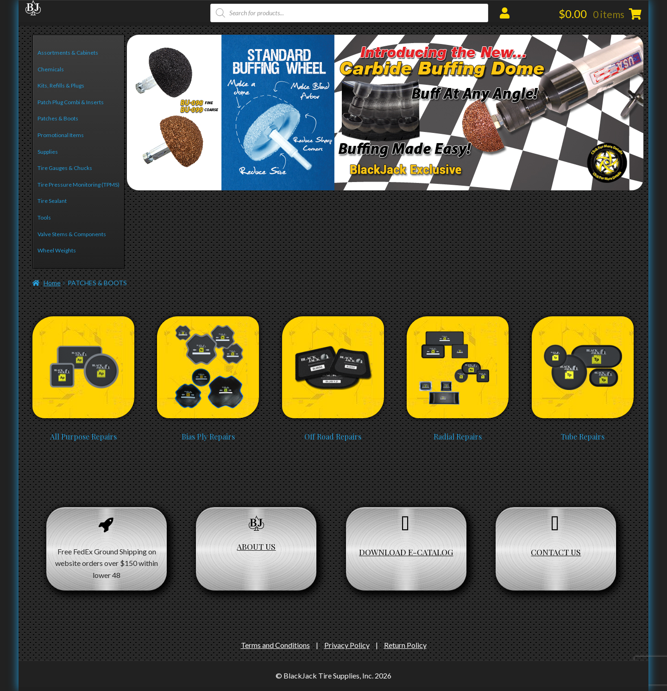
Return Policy (405, 645)
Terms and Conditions (275, 645)
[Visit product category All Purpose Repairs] (83, 320)
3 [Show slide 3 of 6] (151, 172)
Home (52, 283)
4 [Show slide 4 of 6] (162, 172)
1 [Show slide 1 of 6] (130, 172)
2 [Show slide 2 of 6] (141, 172)
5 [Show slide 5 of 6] (173, 172)
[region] (385, 112)
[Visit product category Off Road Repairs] (333, 320)
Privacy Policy (347, 645)
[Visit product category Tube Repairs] (583, 320)
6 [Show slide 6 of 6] (183, 172)
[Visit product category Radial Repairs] (458, 320)
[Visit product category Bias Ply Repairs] (208, 320)
